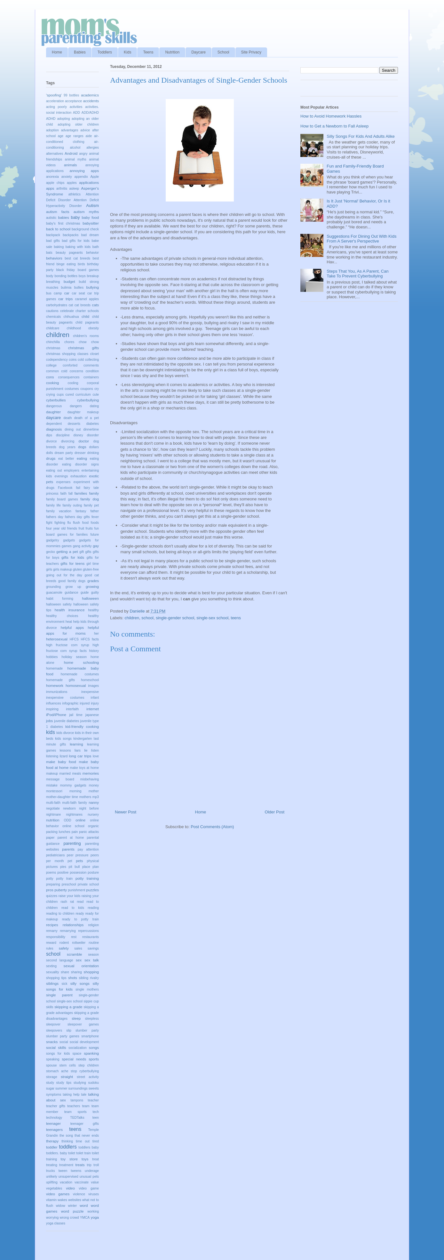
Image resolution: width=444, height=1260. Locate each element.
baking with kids (78, 247)
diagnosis (54, 429)
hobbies (52, 657)
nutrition (52, 820)
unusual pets (89, 1176)
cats (95, 305)
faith (63, 493)
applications (89, 182)
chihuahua (71, 316)
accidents (91, 101)
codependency (57, 359)
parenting (72, 843)
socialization (77, 1048)
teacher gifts (55, 1106)
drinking (93, 453)
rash (64, 901)
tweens (76, 1171)
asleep (74, 188)
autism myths (86, 212)
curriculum (83, 394)
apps (50, 188)
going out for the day (64, 575)
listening (52, 756)
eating (82, 458)
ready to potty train (80, 919)
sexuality (52, 972)
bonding (60, 276)
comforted (70, 365)
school (147, 617)
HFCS (74, 639)
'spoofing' (54, 95)
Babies (80, 52)
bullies (78, 287)
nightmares (74, 814)
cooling (73, 383)
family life (53, 505)
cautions (52, 311)
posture (93, 872)
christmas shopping (60, 354)
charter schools (87, 311)
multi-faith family (74, 802)
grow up (73, 587)
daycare (53, 417)
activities (76, 107)
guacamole (54, 592)
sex (79, 960)
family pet (91, 505)
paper (50, 837)
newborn (69, 808)
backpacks (70, 235)
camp (58, 293)
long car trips (80, 756)
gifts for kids (72, 557)
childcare (52, 328)
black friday (65, 270)
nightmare (53, 814)
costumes (72, 389)
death (67, 418)
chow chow (89, 342)
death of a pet (86, 418)
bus (49, 293)
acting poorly (56, 107)
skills (49, 1007)
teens (236, 617)
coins (72, 359)
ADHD (50, 118)
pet (69, 861)
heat (69, 621)
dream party (63, 453)
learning (76, 744)
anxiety (66, 176)
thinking (67, 1141)
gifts (88, 552)
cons (50, 377)
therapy (52, 1141)
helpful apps (72, 627)
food (85, 522)
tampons (76, 1100)
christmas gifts (83, 348)
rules (49, 948)
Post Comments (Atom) (212, 826)
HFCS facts (90, 639)
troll (96, 1165)
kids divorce (65, 733)
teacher (93, 1100)
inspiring (52, 709)
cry (96, 389)
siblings (52, 983)
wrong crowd (69, 1217)
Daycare (198, 52)
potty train (64, 878)
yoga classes (55, 1223)
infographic (70, 703)
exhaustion (78, 476)
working (93, 1211)
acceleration (55, 101)
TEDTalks (77, 1117)
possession (78, 872)
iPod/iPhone (56, 714)
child (85, 316)
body (49, 276)
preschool (69, 884)
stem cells (67, 1065)
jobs (49, 721)
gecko (50, 552)
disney (78, 435)
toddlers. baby (56, 1153)
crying (50, 394)
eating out (54, 470)
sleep (76, 1018)
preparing (53, 884)
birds (81, 264)
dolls (49, 453)
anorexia (52, 176)
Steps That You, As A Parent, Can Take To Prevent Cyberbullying (357, 274)
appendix (81, 176)
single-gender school (175, 617)
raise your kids (69, 896)
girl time (92, 563)
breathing (53, 282)
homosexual (76, 685)
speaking (52, 1059)
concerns (76, 371)
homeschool (90, 680)
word (84, 1205)
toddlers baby (88, 1147)
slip (68, 1030)
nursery (93, 814)
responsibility (55, 937)
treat (95, 1159)
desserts (74, 423)
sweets (94, 1088)
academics (90, 95)
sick (64, 983)
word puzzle (72, 1211)
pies (63, 867)
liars (78, 750)
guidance (71, 592)
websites (74, 1200)
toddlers (67, 1146)
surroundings (78, 1088)
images (93, 686)
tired (95, 1141)
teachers (73, 1106)
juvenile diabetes (66, 721)
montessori (54, 791)
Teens (148, 52)
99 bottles (71, 95)
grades (93, 581)
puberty (60, 890)
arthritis (61, 188)
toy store (69, 1159)
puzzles (92, 890)
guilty (95, 592)
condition (92, 371)
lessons (65, 750)
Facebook (65, 488)
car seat (78, 293)
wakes (62, 1200)
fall (70, 493)
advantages (69, 130)
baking (59, 247)
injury (95, 703)
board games (88, 270)
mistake (52, 785)
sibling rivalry (89, 978)
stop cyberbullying (85, 1071)
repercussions (88, 931)
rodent (64, 942)
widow (60, 1205)
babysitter (91, 223)
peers (95, 855)
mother (94, 791)
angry (83, 153)
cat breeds (83, 305)
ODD (67, 820)
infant (95, 697)
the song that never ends (79, 1135)
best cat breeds (77, 258)
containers (91, 377)
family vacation (58, 511)
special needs (74, 1059)
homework (54, 685)
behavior (92, 252)
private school (88, 884)
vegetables (54, 1188)
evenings (61, 476)
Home (57, 52)
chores (69, 342)
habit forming (59, 598)
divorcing (68, 441)
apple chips (55, 183)
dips (49, 435)
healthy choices (62, 616)
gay (96, 546)
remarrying (68, 931)
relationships (73, 925)
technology (54, 1117)
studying (80, 1082)
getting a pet (67, 551)
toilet (71, 1153)
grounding (53, 587)
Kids (127, 52)
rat (72, 901)
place (86, 867)
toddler (52, 1147)
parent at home (71, 837)
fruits (89, 528)
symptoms (53, 1094)
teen (95, 1117)
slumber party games (62, 1036)
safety (64, 948)
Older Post (274, 812)
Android (71, 153)
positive (62, 872)
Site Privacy (251, 52)
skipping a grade (68, 1007)
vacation (66, 1182)
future (94, 534)
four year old (56, 528)
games (67, 546)
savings (93, 948)
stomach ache (57, 1071)
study (50, 1082)
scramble (74, 954)
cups (60, 394)
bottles (72, 276)
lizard (63, 756)
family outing (72, 505)
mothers (85, 797)
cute (95, 394)
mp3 (95, 797)
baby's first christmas (63, 223)
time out (83, 1141)
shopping (91, 972)
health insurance (70, 610)
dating (94, 406)
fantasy (80, 511)
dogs (82, 447)
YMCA (85, 1217)
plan (95, 867)
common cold (56, 371)
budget (69, 281)
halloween (90, 598)
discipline (63, 435)
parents (68, 849)
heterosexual (56, 639)
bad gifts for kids (76, 241)
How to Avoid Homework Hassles (330, 116)
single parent (59, 995)
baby (75, 217)
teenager (53, 1123)
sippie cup (91, 1001)
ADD (76, 112)
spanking (91, 1053)
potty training (87, 878)
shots (72, 978)
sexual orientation (81, 966)
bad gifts (53, 241)
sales (78, 948)
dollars (94, 447)
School (223, 52)
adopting (63, 118)
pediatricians (55, 855)
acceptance (73, 101)
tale (84, 1094)
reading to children (60, 913)
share (65, 972)
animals (70, 165)
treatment (66, 1165)
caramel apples (87, 299)
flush (76, 522)
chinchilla (53, 342)
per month (55, 861)
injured (85, 703)
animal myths (75, 159)
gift (81, 552)
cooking (52, 383)
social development (84, 1042)
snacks (52, 1042)
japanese (92, 715)
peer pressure (78, 855)
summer (61, 1088)
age (60, 136)
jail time (75, 715)
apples (72, 183)
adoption (52, 130)
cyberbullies (56, 400)
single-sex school (212, 617)
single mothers (87, 989)
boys (82, 276)
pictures (52, 867)
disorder (93, 435)
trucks (50, 1171)
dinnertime (91, 429)
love (96, 756)
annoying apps (84, 171)
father (94, 511)
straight (67, 1077)
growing (92, 586)
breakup (93, 276)
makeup (52, 773)
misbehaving (89, 779)
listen (95, 750)
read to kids (72, 908)
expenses (63, 482)
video (70, 1188)
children (132, 617)
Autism (92, 205)
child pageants (87, 322)
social (63, 1042)
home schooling (81, 662)
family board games (62, 499)
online (80, 820)
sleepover (53, 1024)
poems (51, 872)
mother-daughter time (62, 797)
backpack (53, 235)
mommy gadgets (73, 785)
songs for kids (58, 1053)
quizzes (51, 896)
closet (94, 354)
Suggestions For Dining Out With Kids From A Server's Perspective (361, 239)
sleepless (92, 1018)
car (66, 293)
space (76, 1053)
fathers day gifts (77, 517)
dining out (73, 429)
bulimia (66, 287)
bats (49, 252)
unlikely (51, 1176)
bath (95, 247)
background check (85, 229)
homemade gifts (60, 680)
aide (89, 136)
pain (75, 832)
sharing (76, 972)
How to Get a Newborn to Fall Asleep (334, 126)
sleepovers (54, 1030)
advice (85, 130)
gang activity (82, 546)
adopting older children (78, 124)
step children (88, 1065)
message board (60, 779)
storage (51, 1077)
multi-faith (53, 802)
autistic (51, 217)
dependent (54, 423)
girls (49, 569)
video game (89, 1188)
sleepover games (83, 1024)
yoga (95, 1217)
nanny (94, 802)
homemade (54, 668)
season (93, 954)
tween (63, 1171)
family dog (89, 499)
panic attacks (89, 832)
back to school (58, 229)
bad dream (90, 235)
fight (49, 522)
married (65, 773)
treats (79, 1165)
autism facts (57, 212)
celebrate (67, 311)
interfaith (72, 709)
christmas (53, 348)
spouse (51, 1065)
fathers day (54, 517)
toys (85, 1159)
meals (76, 773)
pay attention (88, 849)
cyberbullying (88, 400)
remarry (52, 931)
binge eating (65, 264)
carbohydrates (56, 305)
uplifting (52, 1182)
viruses (93, 1194)
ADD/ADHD (90, 112)
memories (91, 773)
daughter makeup (83, 412)
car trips (65, 299)
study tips (64, 1082)
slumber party (87, 1030)
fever (95, 517)
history (94, 651)
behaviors (54, 258)
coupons (86, 389)
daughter (53, 412)
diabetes (92, 423)
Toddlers (105, 52)
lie (85, 750)
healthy (93, 610)
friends (72, 528)
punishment (76, 890)
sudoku (93, 1082)
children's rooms (86, 336)
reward (51, 942)
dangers (76, 406)
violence (79, 1194)
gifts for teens (72, 563)
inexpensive (90, 692)
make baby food (61, 762)
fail (78, 488)
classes (83, 354)
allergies (92, 147)
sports (94, 1059)
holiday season (73, 657)
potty (49, 878)
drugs (50, 458)
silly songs (80, 983)
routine (94, 942)
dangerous (54, 406)
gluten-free (91, 569)
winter (72, 1205)
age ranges (74, 136)
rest (73, 937)
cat (70, 305)
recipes (52, 925)
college (51, 365)
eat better (66, 458)
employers (71, 470)
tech (95, 1112)
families (81, 493)
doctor (84, 441)
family (94, 493)
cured (70, 394)
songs (94, 1047)
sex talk (91, 960)
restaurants (90, 937)
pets (79, 861)
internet (92, 709)
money (94, 785)
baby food (90, 217)
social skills (56, 1047)
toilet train (83, 1153)
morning (75, 791)
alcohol (75, 147)
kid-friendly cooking (82, 726)
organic (93, 826)
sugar (50, 1088)
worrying (52, 1217)
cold (81, 359)
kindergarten (82, 738)
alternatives (54, 153)
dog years (67, 447)
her (96, 633)
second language (59, 960)
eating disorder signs (80, 464)
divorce (51, 441)
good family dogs (71, 581)
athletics (74, 194)
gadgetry (52, 540)
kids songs (63, 738)
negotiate (53, 808)
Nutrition (172, 52)
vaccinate (82, 1182)
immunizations (56, 692)
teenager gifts (84, 1123)
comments (91, 365)
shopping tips (56, 978)
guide (85, 592)
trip (89, 1165)
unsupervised (68, 1176)
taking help (71, 1094)
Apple (94, 176)
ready (79, 913)
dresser (80, 453)
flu (69, 522)
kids (50, 732)
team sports (75, 1112)
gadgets (69, 540)
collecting (92, 359)
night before (89, 808)
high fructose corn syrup (67, 645)
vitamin (51, 1200)
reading (93, 908)
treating (51, 1165)
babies (63, 217)
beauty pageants (69, 252)
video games (57, 1194)
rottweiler (78, 942)
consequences (69, 377)
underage (92, 1171)
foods (95, 522)
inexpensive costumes (65, 697)
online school (73, 826)
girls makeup (62, 569)
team (86, 1106)
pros (49, 890)
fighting (59, 522)
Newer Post (125, 812)
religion (93, 925)
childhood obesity (83, 328)
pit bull (74, 867)
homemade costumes (80, 674)
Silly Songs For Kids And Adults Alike (360, 136)
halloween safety (59, 604)
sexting (51, 966)
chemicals (53, 316)
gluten (77, 569)
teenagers (54, 1129)
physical (93, 861)
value (95, 1182)
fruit (81, 528)
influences (53, 703)
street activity (88, 1077)
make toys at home (84, 768)
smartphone (90, 1036)
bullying (92, 287)
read (80, 901)
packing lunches (58, 832)
